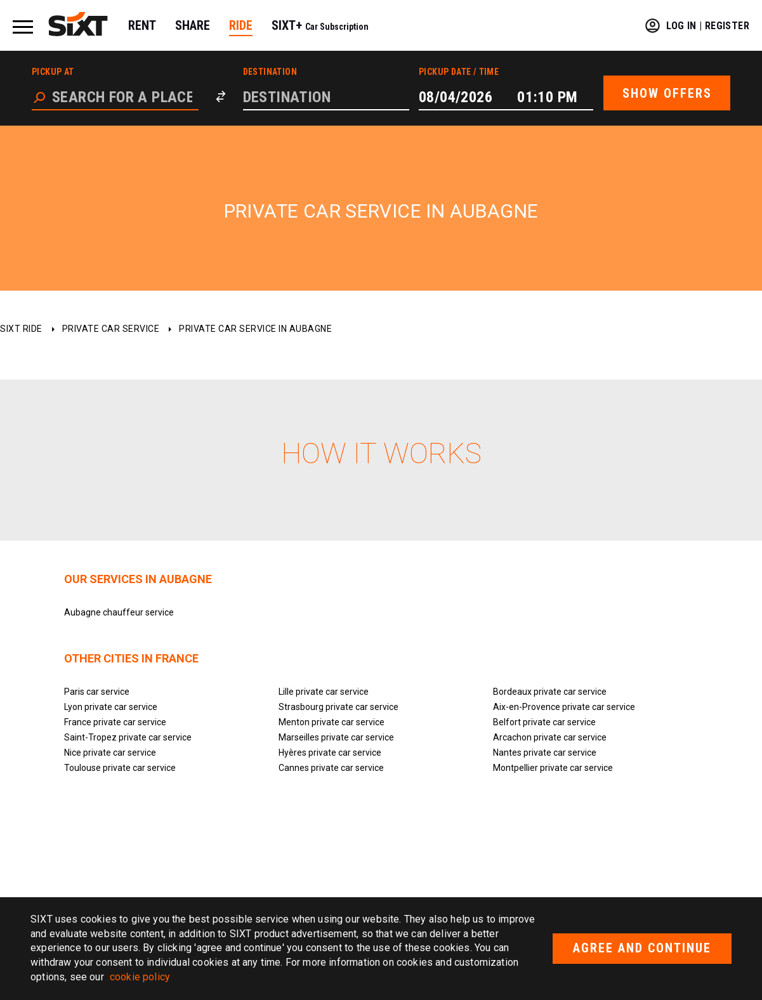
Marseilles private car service (336, 737)
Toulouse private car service (120, 768)
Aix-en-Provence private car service (564, 707)
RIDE (241, 25)
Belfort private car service (544, 722)
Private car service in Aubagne (255, 329)
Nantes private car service (544, 752)
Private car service (111, 329)
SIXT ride (21, 329)
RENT (142, 25)
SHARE (192, 25)
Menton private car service (331, 722)
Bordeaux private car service (550, 692)
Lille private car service (324, 692)
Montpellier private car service (553, 768)
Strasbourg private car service (338, 707)
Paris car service (96, 692)
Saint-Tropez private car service (128, 737)
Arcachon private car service (550, 737)
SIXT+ (320, 25)
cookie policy (140, 977)
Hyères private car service (330, 752)
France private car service (115, 722)
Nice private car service (110, 752)
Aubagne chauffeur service (119, 612)
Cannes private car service (331, 768)
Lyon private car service (110, 707)
